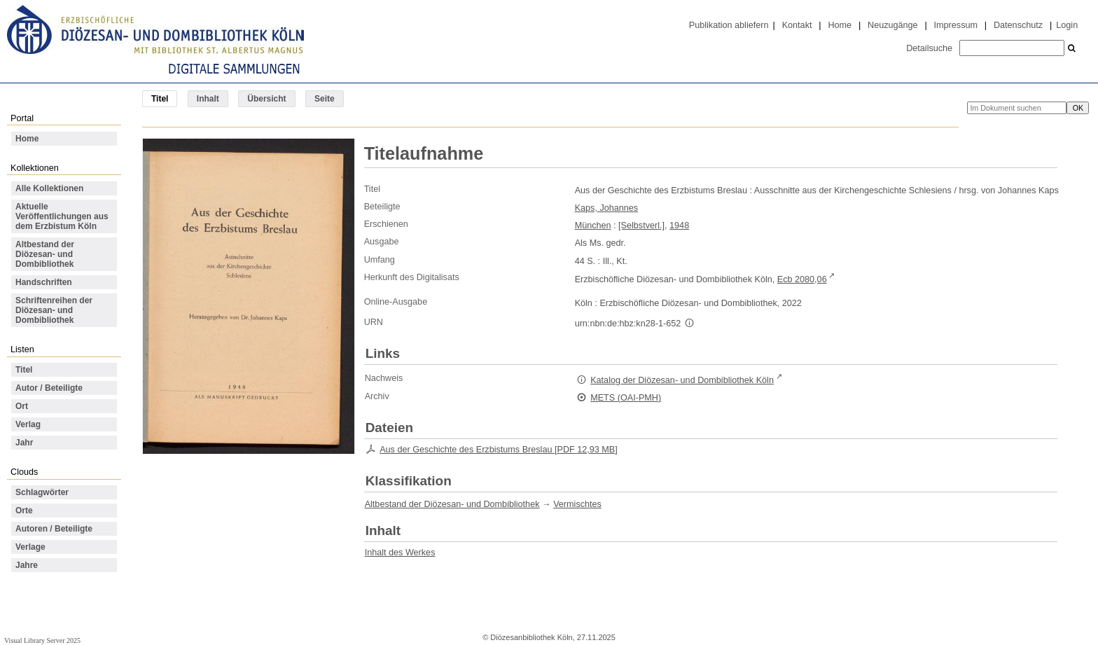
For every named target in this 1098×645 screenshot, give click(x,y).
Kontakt (797, 25)
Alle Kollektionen (49, 188)
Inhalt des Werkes (400, 552)
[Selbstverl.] (641, 225)
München (593, 225)
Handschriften (43, 282)
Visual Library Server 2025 (42, 640)
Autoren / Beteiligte (53, 529)
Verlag (28, 424)
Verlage (30, 547)
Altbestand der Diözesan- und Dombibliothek (44, 254)
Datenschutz (1018, 25)
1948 (679, 225)
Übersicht (266, 99)
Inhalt (208, 99)
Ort (21, 406)
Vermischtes (577, 504)
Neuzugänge (893, 25)
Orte (24, 510)
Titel (23, 370)
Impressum (956, 25)
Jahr (24, 443)
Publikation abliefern (729, 25)
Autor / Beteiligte (49, 388)
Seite (324, 99)
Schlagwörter (42, 492)
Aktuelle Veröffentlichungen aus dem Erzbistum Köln (62, 216)
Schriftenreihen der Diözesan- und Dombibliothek (53, 310)
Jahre (26, 565)
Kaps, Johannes (607, 208)
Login (1067, 25)
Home (840, 25)
